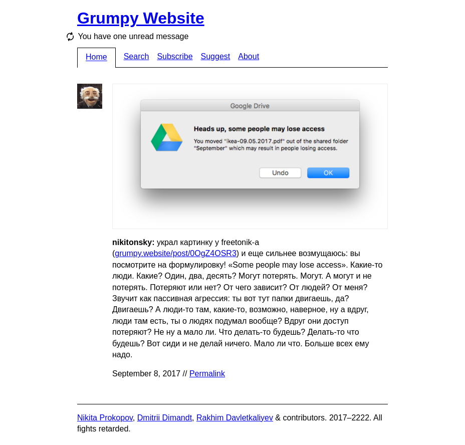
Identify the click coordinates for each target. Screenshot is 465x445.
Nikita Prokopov (105, 417)
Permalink (207, 373)
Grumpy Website (140, 18)
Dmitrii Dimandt (164, 417)
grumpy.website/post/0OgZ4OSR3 (175, 253)
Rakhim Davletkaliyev (234, 417)
